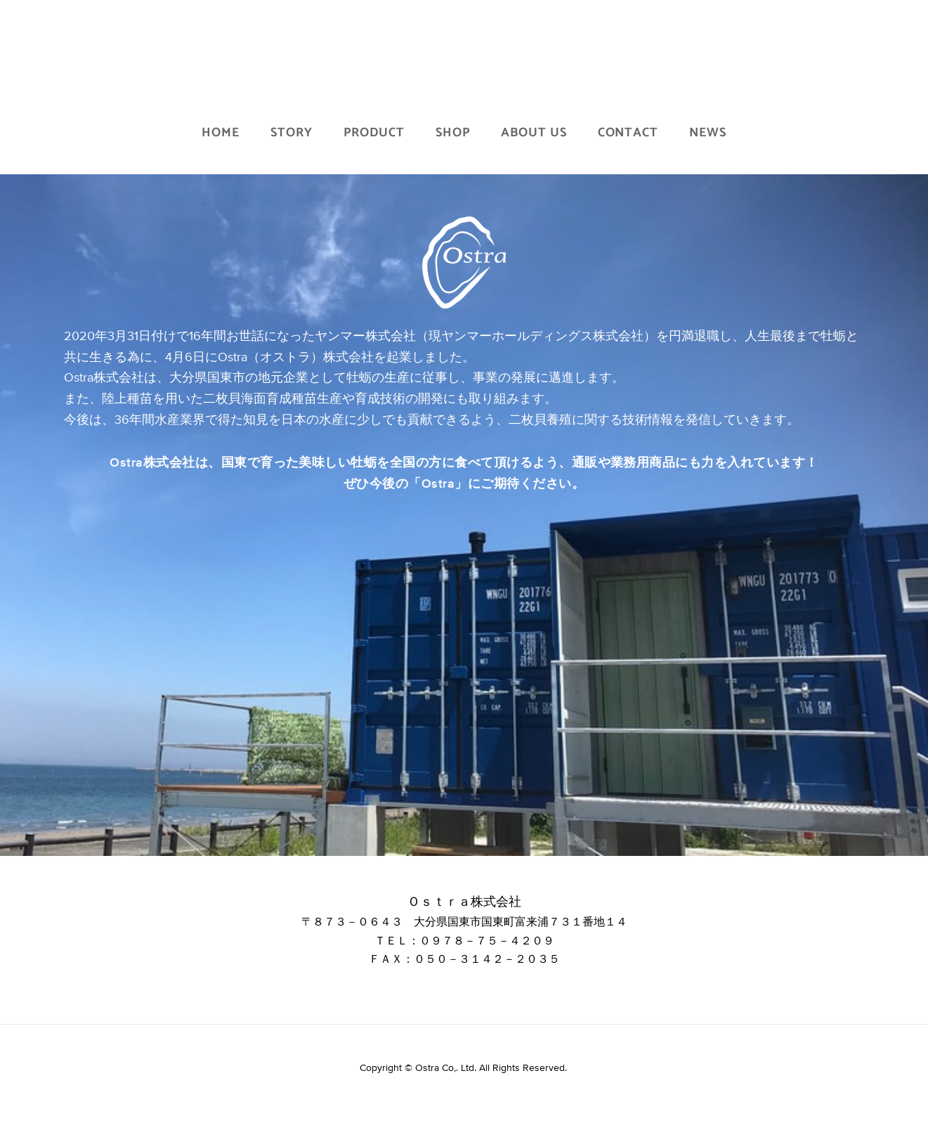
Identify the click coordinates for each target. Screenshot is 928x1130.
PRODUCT (374, 132)
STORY (291, 132)
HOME (221, 132)
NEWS (707, 132)
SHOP (453, 132)
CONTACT (628, 132)
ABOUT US (533, 132)
